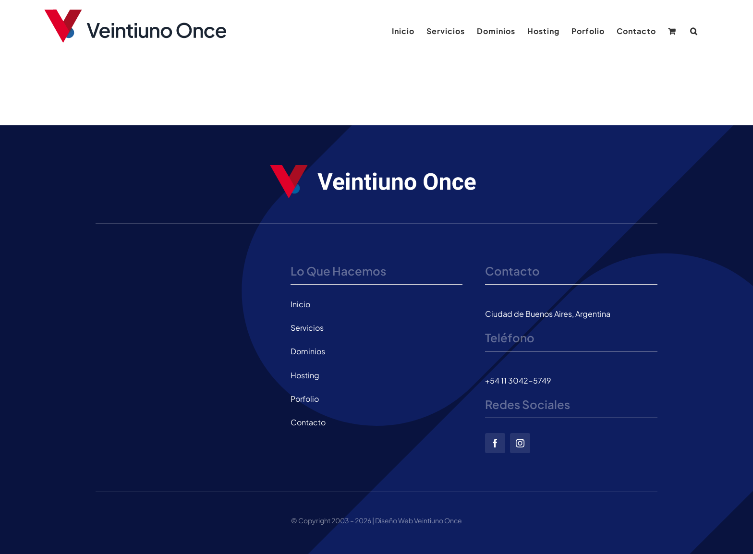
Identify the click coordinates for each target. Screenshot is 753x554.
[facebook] (495, 443)
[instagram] (520, 443)
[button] (694, 31)
